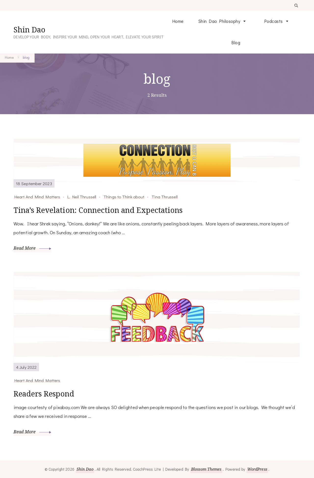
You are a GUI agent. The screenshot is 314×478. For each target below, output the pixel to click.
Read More (32, 248)
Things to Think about (124, 196)
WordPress (257, 469)
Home (177, 21)
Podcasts (273, 21)
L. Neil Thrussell (81, 196)
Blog (235, 42)
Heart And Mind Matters (37, 196)
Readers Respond (43, 394)
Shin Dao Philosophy (219, 21)
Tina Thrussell (164, 196)
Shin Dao (29, 29)
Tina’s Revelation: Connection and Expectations (98, 210)
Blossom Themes (206, 469)
